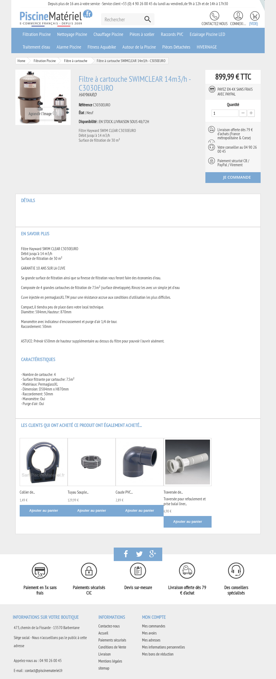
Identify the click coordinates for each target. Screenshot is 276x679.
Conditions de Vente (112, 647)
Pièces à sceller (142, 34)
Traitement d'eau (36, 47)
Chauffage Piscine (108, 34)
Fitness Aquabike (102, 47)
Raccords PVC (172, 34)
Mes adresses (151, 640)
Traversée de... (173, 492)
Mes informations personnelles (163, 647)
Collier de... (27, 492)
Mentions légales (110, 661)
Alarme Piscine (69, 47)
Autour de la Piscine (139, 47)
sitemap (103, 668)
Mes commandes (153, 626)
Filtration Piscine (37, 34)
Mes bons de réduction (158, 654)
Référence (85, 105)
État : (82, 112)
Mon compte (154, 617)
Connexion (238, 23)
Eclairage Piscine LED (207, 34)
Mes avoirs (149, 633)
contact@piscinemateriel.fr (44, 670)
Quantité (233, 104)
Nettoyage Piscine (72, 34)
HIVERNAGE (207, 47)
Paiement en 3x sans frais (40, 590)
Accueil (103, 633)
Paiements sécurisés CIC (89, 590)
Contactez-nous (214, 23)
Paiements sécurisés (112, 640)
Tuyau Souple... (78, 492)
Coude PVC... (124, 492)
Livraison (104, 654)
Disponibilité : (88, 121)
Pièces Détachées (176, 47)
